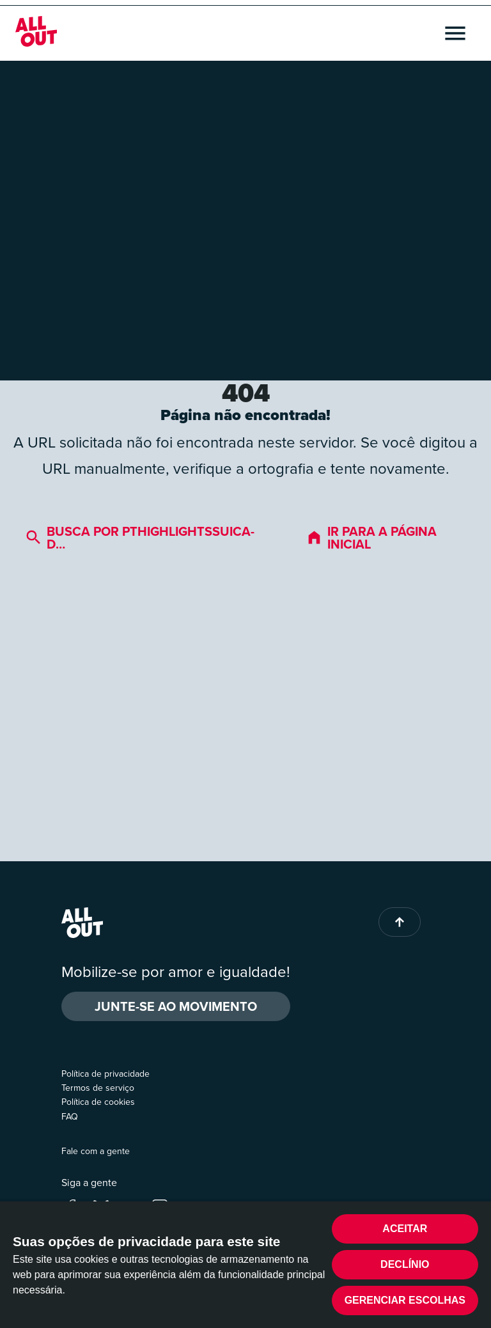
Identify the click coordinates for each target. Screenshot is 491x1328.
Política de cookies (98, 1102)
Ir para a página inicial (371, 538)
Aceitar (404, 1228)
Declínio (404, 1264)
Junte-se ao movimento (176, 1006)
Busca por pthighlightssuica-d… (140, 538)
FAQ (69, 1116)
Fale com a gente (95, 1151)
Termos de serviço (97, 1088)
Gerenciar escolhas (405, 1300)
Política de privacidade (105, 1074)
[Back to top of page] (399, 922)
